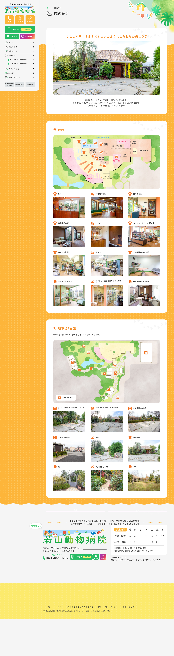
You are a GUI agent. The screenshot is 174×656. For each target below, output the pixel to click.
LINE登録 (14, 36)
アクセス (19, 21)
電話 (9, 21)
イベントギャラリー (54, 644)
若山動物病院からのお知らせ (80, 644)
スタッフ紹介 (13, 69)
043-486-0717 (57, 573)
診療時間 (30, 21)
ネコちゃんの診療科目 (19, 59)
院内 (49, 26)
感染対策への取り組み (9, 84)
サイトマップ (128, 644)
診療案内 (12, 55)
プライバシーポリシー (108, 644)
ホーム (11, 43)
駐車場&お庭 (63, 26)
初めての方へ (13, 47)
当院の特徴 (12, 51)
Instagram (29, 36)
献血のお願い (19, 84)
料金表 (11, 73)
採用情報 (30, 84)
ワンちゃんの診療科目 (19, 63)
